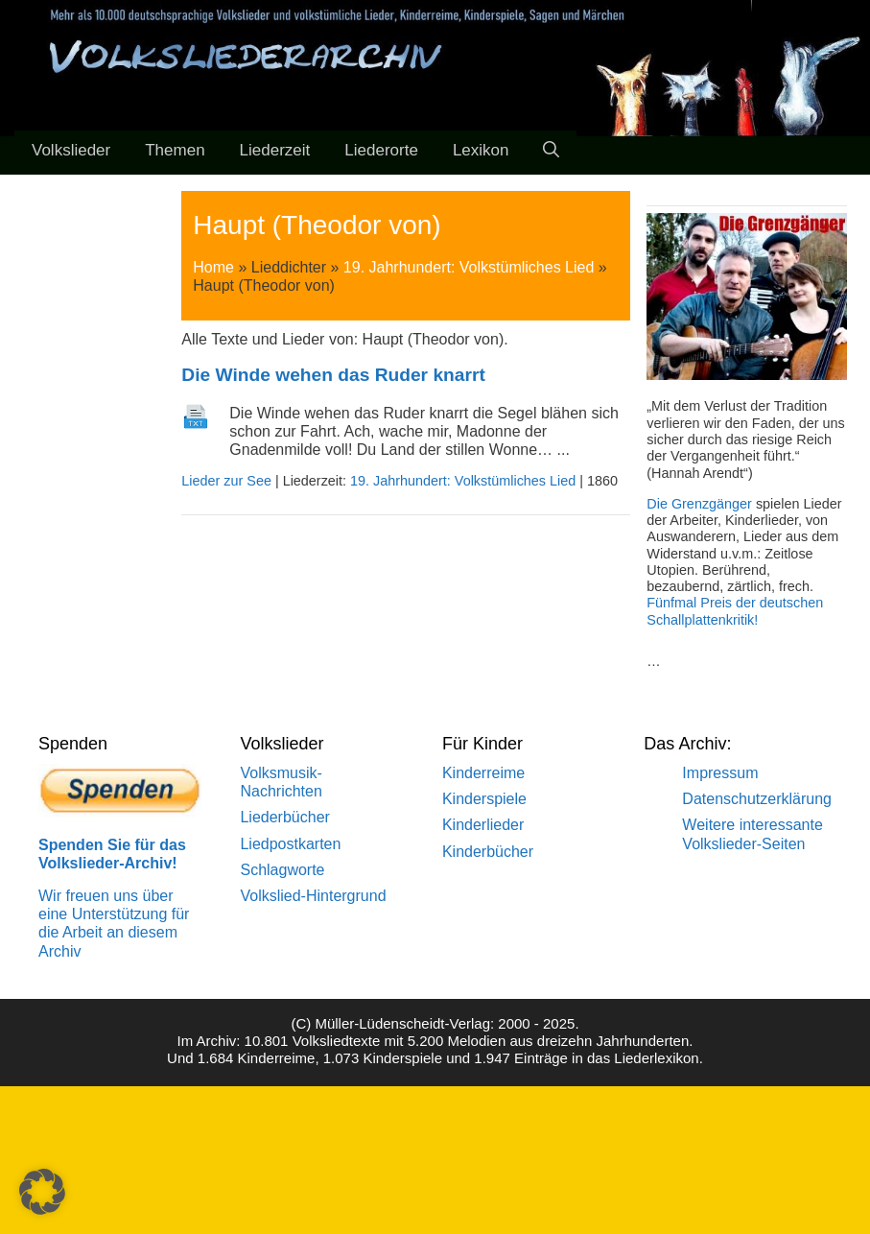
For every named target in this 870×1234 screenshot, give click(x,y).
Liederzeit (275, 150)
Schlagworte (282, 870)
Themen (174, 150)
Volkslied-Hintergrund (313, 896)
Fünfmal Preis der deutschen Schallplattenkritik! (735, 611)
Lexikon (481, 150)
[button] (42, 1192)
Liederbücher (284, 817)
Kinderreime (483, 773)
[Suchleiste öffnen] (551, 150)
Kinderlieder (483, 825)
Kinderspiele (484, 799)
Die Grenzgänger (699, 503)
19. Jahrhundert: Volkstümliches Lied (468, 267)
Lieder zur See (226, 480)
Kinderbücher (487, 851)
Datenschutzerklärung (757, 799)
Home (213, 267)
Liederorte (381, 150)
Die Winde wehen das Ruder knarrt (333, 375)
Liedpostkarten (290, 844)
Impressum (720, 773)
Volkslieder (71, 150)
